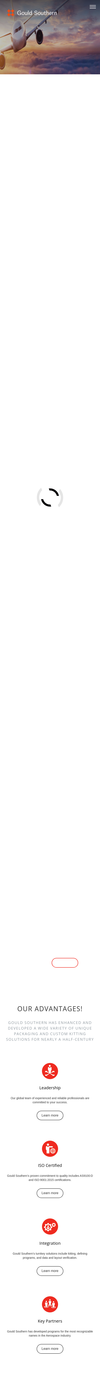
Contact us (65, 963)
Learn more (35, 963)
